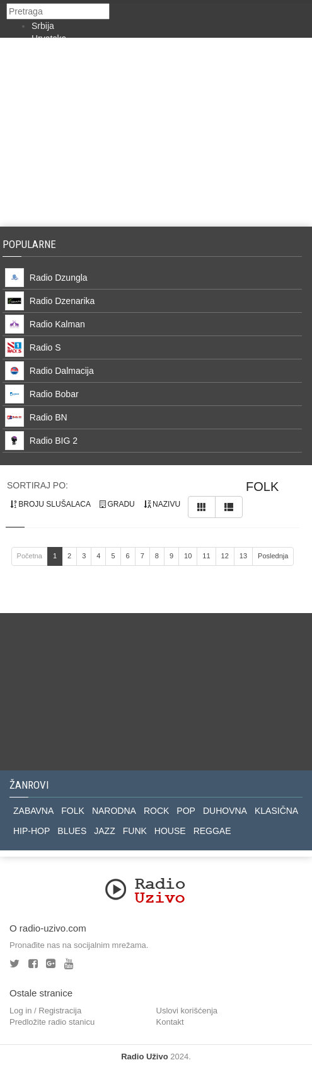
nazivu (162, 504)
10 (188, 556)
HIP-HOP (31, 831)
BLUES (71, 831)
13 (243, 556)
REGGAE (212, 831)
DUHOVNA (225, 811)
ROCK (156, 811)
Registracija (59, 1010)
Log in (20, 1010)
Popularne (32, 244)
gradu (117, 504)
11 (206, 556)
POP (185, 811)
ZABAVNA (33, 811)
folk (262, 486)
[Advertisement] (156, 132)
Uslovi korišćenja (187, 1010)
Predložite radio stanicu (52, 1022)
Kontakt (170, 1022)
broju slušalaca (50, 504)
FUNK (135, 831)
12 (225, 556)
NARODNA (114, 811)
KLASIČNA (276, 811)
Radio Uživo (144, 1056)
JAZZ (104, 831)
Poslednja (273, 556)
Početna (29, 556)
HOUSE (170, 831)
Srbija (43, 26)
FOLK (72, 811)
